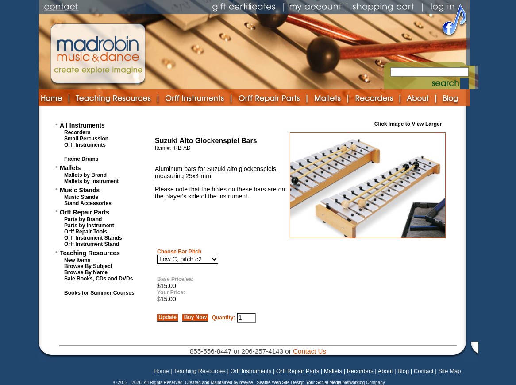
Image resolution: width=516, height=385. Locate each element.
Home (161, 371)
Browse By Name (86, 272)
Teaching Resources (90, 253)
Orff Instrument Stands (93, 238)
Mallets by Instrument (91, 181)
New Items (77, 260)
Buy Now (195, 317)
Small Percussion (86, 139)
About (385, 371)
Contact (424, 371)
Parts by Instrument (89, 225)
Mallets (70, 167)
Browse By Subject (88, 266)
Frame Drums (81, 159)
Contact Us (309, 351)
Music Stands (80, 190)
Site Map (449, 371)
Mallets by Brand (85, 175)
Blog (403, 371)
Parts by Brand (83, 219)
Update (167, 317)
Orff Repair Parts (84, 212)
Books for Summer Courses (99, 293)
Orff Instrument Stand (91, 244)
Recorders (77, 132)
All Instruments (82, 125)
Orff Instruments (85, 145)
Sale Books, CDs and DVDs (98, 279)
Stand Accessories (88, 203)
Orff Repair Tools (85, 232)
